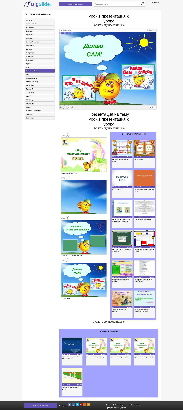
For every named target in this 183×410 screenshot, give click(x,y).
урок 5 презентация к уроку (119, 357)
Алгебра (29, 20)
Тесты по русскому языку (143, 219)
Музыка (28, 64)
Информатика (30, 45)
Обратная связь (135, 405)
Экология (29, 114)
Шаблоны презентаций (33, 111)
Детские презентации (33, 42)
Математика (30, 56)
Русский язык (30, 89)
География (29, 35)
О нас (108, 405)
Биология (29, 31)
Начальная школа (32, 71)
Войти (155, 3)
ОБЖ (28, 74)
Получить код (66, 30)
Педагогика (30, 85)
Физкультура (30, 100)
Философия (30, 103)
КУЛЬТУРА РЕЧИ (117, 189)
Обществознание (31, 78)
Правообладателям (120, 405)
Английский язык (31, 24)
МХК (27, 67)
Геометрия (29, 38)
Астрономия (30, 27)
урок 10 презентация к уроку (144, 357)
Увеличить (151, 30)
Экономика (29, 118)
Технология (30, 93)
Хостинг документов (120, 408)
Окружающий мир (32, 82)
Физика (28, 96)
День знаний (139, 159)
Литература (30, 53)
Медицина (29, 60)
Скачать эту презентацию (109, 25)
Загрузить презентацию (75, 4)
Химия (28, 107)
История (29, 49)
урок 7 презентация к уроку (95, 357)
